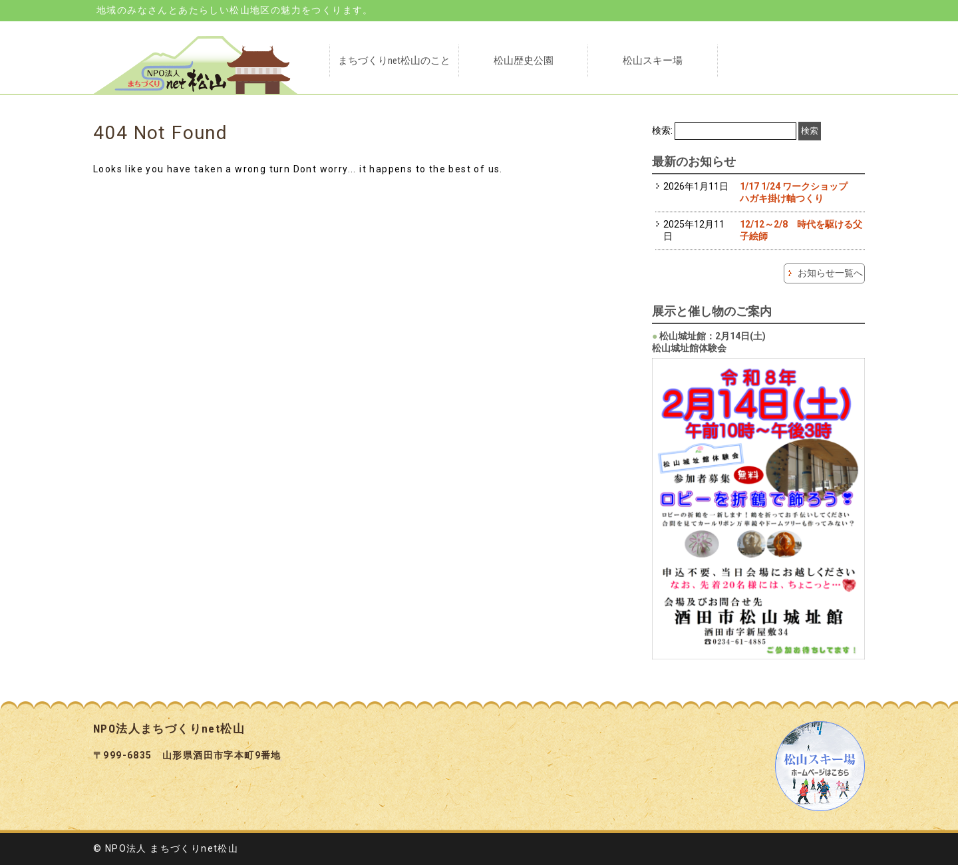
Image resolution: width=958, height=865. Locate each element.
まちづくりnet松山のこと (394, 61)
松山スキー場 (653, 61)
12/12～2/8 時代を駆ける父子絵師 (801, 230)
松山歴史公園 (524, 61)
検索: (662, 130)
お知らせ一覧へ (830, 272)
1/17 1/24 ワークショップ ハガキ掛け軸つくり (798, 192)
